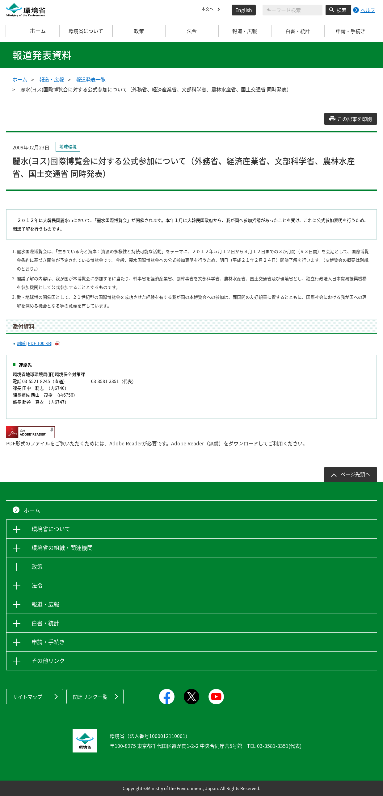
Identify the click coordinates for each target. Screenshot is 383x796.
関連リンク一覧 (90, 696)
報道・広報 (51, 79)
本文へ (208, 10)
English (243, 10)
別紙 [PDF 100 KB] (35, 343)
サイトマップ (27, 696)
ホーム (33, 31)
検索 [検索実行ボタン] (342, 10)
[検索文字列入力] (292, 10)
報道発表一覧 (91, 79)
